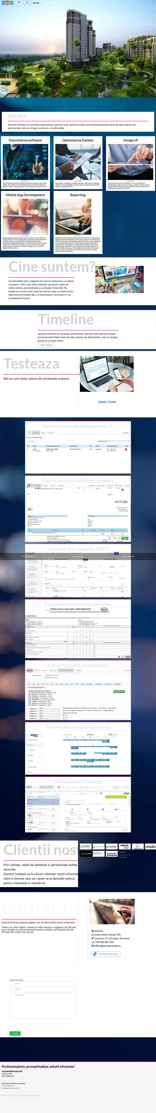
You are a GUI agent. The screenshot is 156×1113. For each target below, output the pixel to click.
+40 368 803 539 (102, 942)
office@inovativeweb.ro (106, 945)
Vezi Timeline (46, 345)
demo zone (107, 402)
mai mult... (25, 181)
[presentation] (28, 1025)
